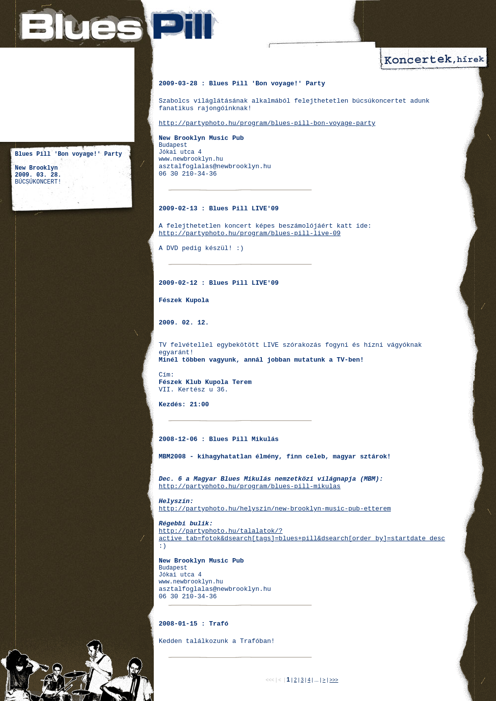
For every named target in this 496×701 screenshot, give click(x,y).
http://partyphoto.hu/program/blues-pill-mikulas (250, 486)
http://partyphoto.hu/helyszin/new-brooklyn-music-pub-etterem (275, 508)
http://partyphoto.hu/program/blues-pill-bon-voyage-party (267, 123)
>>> (333, 680)
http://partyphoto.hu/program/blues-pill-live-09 (250, 233)
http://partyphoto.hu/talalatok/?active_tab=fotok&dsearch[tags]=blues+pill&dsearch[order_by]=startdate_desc (302, 534)
